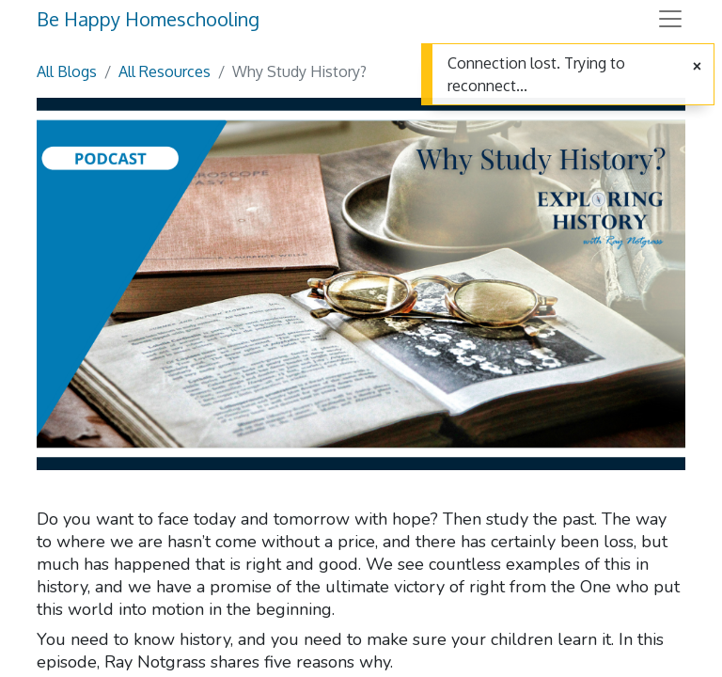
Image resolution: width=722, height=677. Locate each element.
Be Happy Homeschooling (148, 19)
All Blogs (67, 71)
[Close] (697, 67)
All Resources (164, 71)
